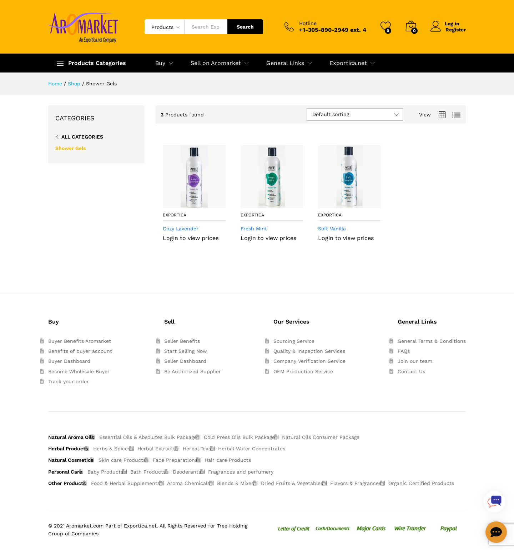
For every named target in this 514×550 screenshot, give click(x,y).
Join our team (415, 361)
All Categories (82, 137)
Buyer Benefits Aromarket (79, 341)
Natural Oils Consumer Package (320, 437)
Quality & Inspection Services (309, 351)
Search (245, 27)
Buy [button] (160, 63)
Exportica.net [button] (348, 63)
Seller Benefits (182, 341)
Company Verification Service (309, 361)
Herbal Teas (197, 448)
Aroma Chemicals (188, 483)
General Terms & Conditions (432, 341)
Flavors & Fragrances (355, 483)
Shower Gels (70, 148)
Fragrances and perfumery (240, 472)
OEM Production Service (303, 371)
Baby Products (105, 472)
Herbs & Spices (111, 448)
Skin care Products (122, 460)
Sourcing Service (293, 341)
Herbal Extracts (156, 448)
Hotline (308, 23)
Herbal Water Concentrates (251, 448)
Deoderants (187, 472)
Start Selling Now (185, 351)
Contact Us (411, 371)
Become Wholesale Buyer (79, 371)
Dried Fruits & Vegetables (292, 483)
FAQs (404, 351)
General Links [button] (285, 63)
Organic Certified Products (421, 483)
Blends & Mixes (235, 483)
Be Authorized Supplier (192, 371)
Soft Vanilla (332, 228)
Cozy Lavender (180, 228)
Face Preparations (175, 460)
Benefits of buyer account (80, 351)
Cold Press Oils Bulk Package (239, 437)
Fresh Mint (254, 228)
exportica (174, 215)
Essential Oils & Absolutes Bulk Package (148, 437)
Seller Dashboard (185, 361)
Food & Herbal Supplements (125, 483)
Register (455, 29)
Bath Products (148, 472)
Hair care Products (228, 460)
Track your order (68, 381)
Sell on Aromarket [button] (216, 63)
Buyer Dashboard (69, 361)
